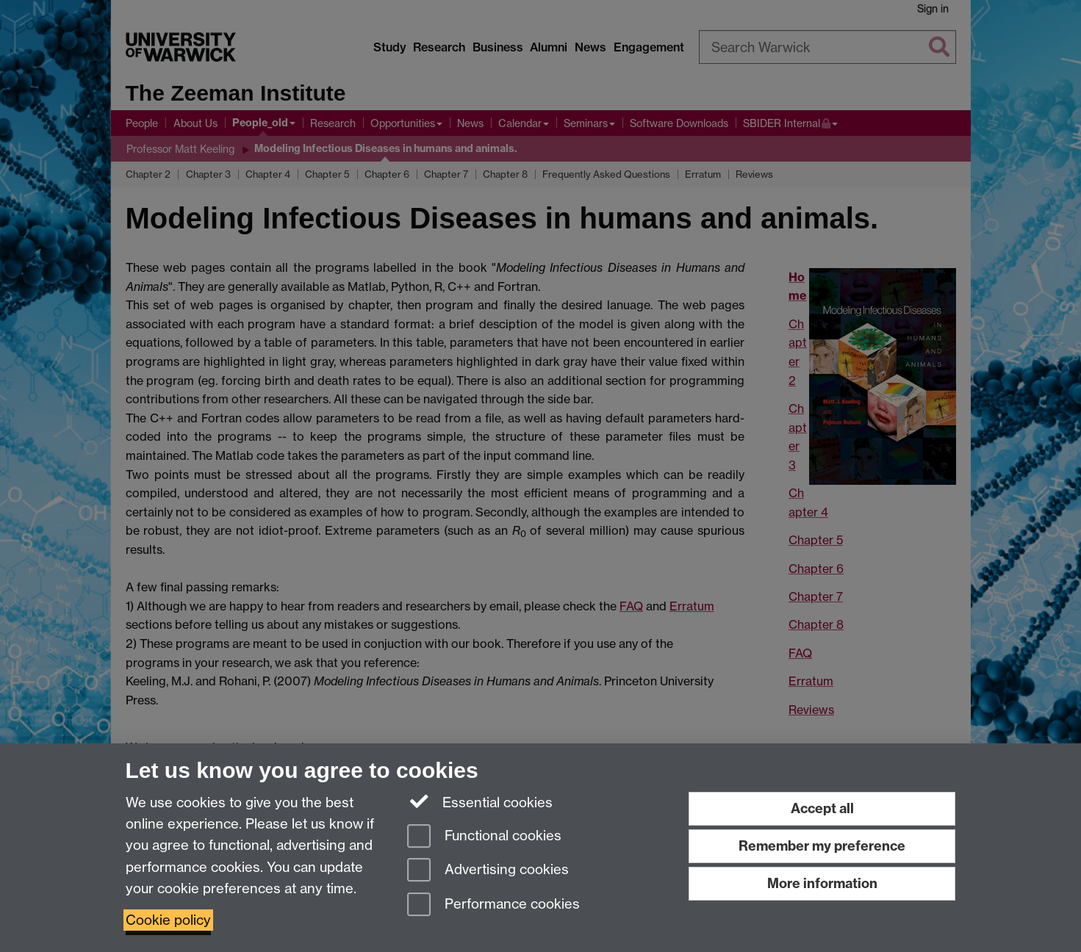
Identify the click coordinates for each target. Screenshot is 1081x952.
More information (822, 883)
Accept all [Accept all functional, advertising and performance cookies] (822, 808)
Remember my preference (822, 845)
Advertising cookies (488, 870)
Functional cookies (484, 837)
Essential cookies (480, 801)
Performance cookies (493, 905)
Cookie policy (168, 920)
